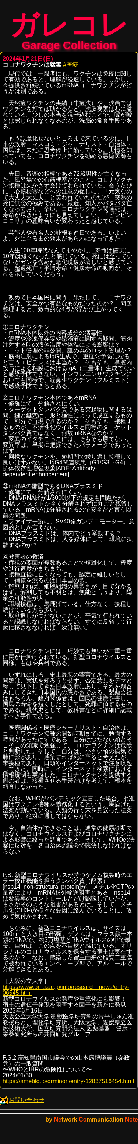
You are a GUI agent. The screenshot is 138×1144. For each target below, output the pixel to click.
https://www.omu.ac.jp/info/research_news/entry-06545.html (66, 993)
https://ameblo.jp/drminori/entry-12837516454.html (68, 1085)
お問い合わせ (22, 1104)
